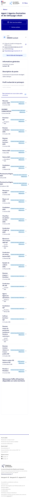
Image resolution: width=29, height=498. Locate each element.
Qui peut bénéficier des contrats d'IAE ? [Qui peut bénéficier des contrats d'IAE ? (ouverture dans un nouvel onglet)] (10, 450)
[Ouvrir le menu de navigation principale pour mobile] (24, 3)
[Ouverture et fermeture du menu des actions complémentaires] (14, 27)
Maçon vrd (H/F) (5, 200)
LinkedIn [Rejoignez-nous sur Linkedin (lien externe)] (4, 456)
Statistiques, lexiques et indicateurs (9, 492)
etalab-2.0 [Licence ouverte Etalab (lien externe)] (9, 496)
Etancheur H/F (5, 119)
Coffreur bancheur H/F (5, 318)
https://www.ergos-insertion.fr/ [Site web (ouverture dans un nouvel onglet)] (12, 51)
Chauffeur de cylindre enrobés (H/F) (5, 219)
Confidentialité (4, 491)
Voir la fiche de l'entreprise (14, 55)
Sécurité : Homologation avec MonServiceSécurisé (12, 485)
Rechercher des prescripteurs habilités (9, 441)
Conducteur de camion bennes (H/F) (6, 254)
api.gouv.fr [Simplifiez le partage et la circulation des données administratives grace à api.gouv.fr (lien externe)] (21, 477)
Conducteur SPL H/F (6, 284)
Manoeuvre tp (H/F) (5, 191)
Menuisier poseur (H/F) (6, 102)
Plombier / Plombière (5, 370)
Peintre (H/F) (6, 151)
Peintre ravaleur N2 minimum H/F (8, 361)
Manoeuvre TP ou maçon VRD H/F (6, 240)
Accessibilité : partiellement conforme (9, 482)
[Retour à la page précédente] (5, 9)
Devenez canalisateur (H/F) (6, 130)
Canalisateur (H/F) (6, 166)
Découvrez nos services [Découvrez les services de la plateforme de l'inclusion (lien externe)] (6, 474)
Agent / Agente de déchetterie (5, 296)
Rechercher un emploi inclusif (7, 439)
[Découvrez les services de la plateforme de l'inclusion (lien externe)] (7, 465)
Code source (4, 484)
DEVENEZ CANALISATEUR (6, 110)
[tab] (14, 94)
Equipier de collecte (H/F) (5, 265)
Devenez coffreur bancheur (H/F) (5, 141)
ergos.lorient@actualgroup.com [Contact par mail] (12, 47)
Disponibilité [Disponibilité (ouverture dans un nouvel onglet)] (4, 452)
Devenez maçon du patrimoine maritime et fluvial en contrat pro (5, 331)
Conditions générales (5, 489)
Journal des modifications (6, 443)
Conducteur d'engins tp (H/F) (6, 230)
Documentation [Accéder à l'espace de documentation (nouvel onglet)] (4, 448)
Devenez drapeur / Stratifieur (5, 275)
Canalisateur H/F (6, 307)
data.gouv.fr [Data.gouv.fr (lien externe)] (13, 477)
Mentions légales (4, 487)
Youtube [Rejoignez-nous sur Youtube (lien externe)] (4, 458)
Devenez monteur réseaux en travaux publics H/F (5, 350)
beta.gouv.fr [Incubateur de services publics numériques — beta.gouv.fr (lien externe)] (4, 477)
